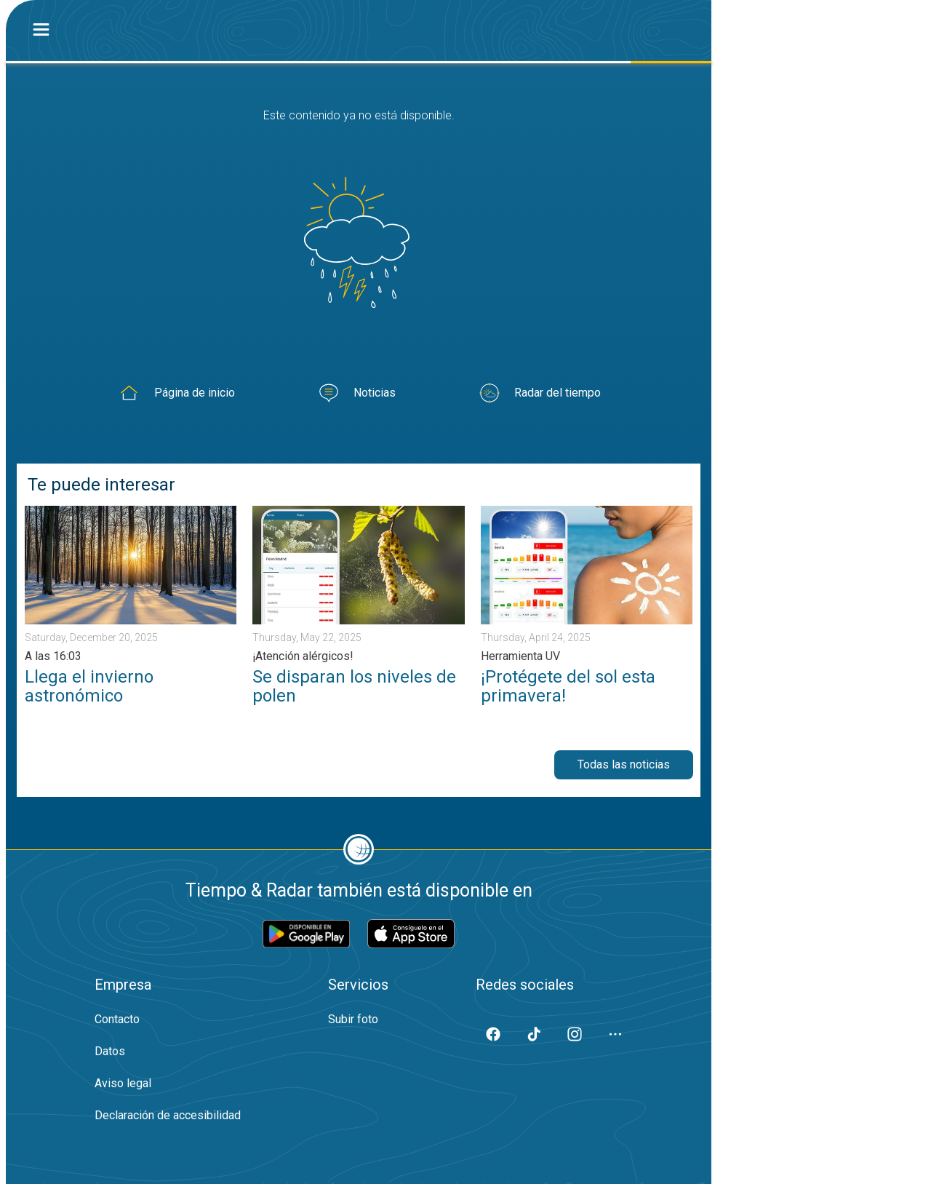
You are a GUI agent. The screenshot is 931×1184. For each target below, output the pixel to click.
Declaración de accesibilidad (168, 1115)
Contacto (117, 1019)
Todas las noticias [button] (624, 764)
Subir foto (353, 1019)
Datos (110, 1051)
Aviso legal (123, 1083)
